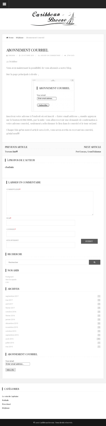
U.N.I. (7, 282)
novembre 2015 (53, 327)
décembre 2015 (53, 323)
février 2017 (53, 308)
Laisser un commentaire (50, 55)
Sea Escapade (11, 280)
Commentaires (13, 189)
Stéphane (20, 37)
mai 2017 (53, 300)
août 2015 (53, 339)
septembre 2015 (53, 335)
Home (10, 37)
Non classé (6, 404)
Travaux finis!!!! (11, 151)
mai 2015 (53, 346)
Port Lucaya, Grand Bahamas (88, 151)
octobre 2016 (53, 312)
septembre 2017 (53, 296)
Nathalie (5, 400)
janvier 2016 (53, 319)
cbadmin (11, 55)
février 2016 (53, 315)
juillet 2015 (53, 343)
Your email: (10, 361)
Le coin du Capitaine (10, 396)
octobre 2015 (53, 331)
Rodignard (9, 277)
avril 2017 (53, 304)
